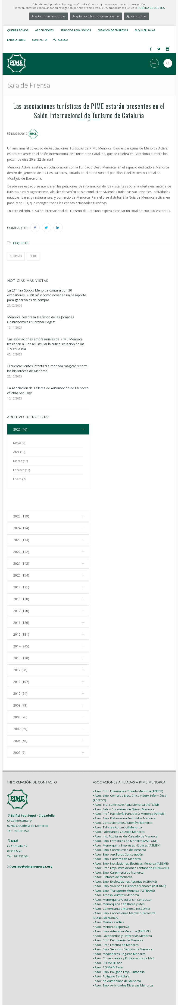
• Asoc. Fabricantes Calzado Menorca (119, 810)
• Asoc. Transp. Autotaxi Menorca (116, 874)
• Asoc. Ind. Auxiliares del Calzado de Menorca (125, 815)
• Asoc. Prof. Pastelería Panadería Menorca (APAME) (129, 792)
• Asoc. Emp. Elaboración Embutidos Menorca (124, 797)
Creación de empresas (113, 30)
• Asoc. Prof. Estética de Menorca (116, 923)
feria (33, 256)
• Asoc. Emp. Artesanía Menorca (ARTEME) (121, 910)
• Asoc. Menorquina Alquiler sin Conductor (122, 878)
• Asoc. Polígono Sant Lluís (111, 955)
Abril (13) (19, 452)
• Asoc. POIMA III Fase (107, 941)
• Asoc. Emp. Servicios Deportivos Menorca (122, 928)
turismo (16, 256)
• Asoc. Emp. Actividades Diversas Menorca (123, 964)
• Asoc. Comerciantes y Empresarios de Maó (123, 937)
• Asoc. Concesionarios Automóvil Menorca (123, 801)
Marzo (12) (20, 461)
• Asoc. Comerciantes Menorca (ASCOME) (121, 887)
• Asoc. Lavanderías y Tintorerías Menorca (122, 914)
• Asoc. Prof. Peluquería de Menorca (118, 919)
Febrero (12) (21, 470)
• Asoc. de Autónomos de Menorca (117, 959)
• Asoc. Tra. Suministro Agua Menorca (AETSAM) (126, 783)
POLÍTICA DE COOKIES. (151, 8)
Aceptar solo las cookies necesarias (95, 16)
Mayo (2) (19, 443)
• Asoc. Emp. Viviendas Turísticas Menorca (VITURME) (129, 865)
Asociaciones (44, 30)
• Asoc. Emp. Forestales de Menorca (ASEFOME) (125, 820)
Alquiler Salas (145, 30)
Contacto (39, 39)
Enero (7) (19, 479)
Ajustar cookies (136, 16)
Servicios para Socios (75, 30)
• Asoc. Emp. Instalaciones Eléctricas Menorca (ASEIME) (131, 842)
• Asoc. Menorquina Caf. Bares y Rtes (119, 883)
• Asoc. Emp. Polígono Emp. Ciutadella (119, 950)
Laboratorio (16, 39)
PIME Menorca (78, 992)
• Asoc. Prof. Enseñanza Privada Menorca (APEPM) (128, 770)
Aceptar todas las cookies (48, 16)
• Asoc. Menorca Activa (108, 901)
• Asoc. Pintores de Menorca (112, 856)
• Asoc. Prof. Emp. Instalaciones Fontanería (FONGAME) (131, 847)
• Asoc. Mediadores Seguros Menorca (119, 932)
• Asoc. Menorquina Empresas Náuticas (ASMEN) (126, 824)
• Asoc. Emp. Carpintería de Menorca (118, 851)
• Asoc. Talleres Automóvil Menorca (117, 806)
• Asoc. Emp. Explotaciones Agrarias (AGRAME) (125, 860)
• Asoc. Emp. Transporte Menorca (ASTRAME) (124, 869)
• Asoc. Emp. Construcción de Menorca (119, 829)
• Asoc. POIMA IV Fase (108, 946)
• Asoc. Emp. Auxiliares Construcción (118, 833)
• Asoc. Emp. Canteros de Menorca (117, 838)
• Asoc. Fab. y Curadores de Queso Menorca (123, 788)
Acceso (63, 39)
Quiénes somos (17, 30)
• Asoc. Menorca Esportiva (111, 905)
